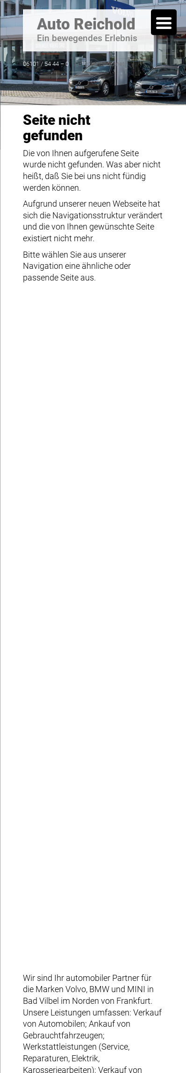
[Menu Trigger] (164, 22)
